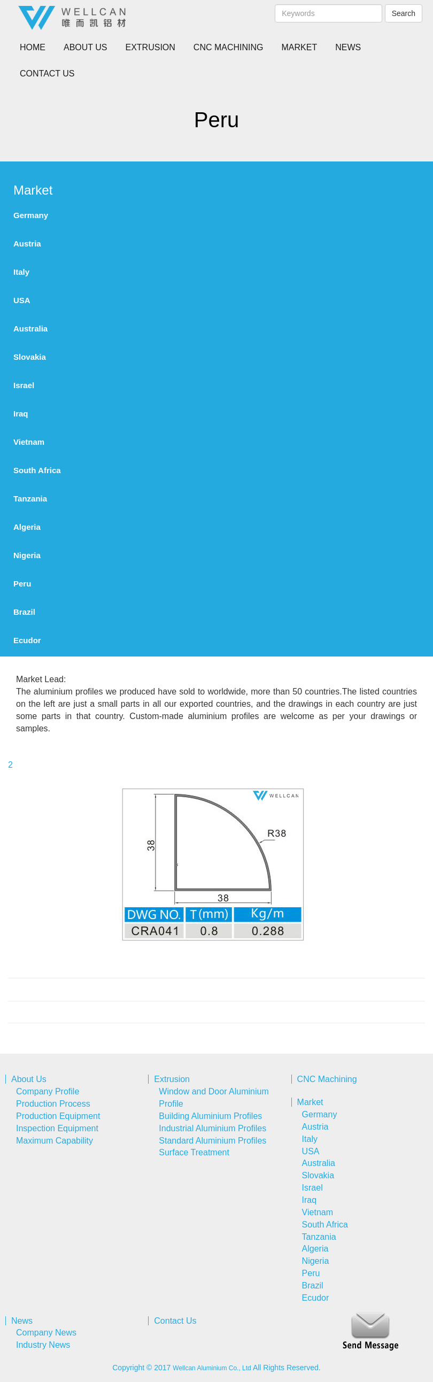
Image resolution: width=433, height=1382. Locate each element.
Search (403, 13)
